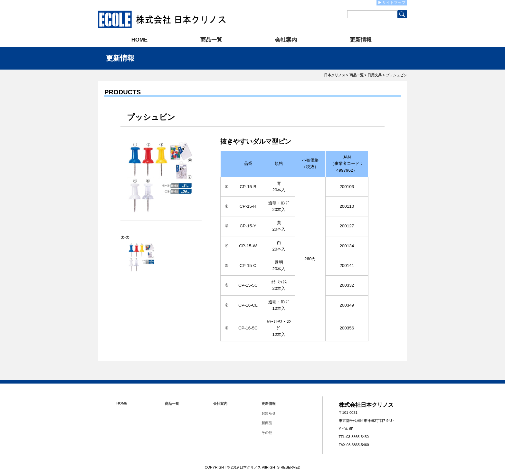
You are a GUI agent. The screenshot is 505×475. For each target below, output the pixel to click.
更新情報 (361, 40)
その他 (267, 432)
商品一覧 (211, 40)
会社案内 (286, 40)
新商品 (267, 423)
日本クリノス (334, 75)
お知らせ (269, 413)
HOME (139, 40)
